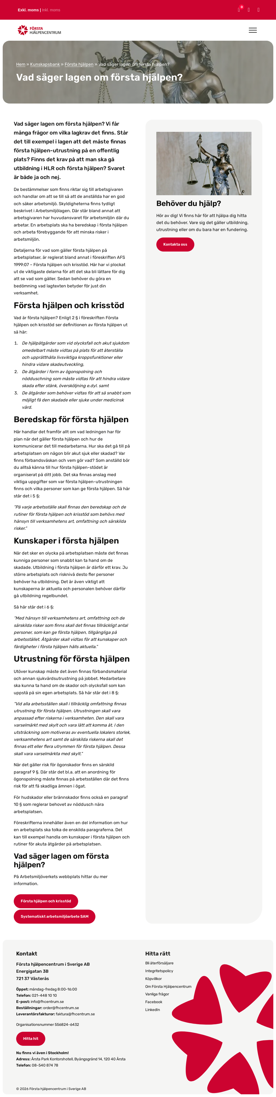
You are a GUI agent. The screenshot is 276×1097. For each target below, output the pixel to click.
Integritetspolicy (159, 971)
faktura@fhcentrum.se (75, 1014)
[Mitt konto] (248, 10)
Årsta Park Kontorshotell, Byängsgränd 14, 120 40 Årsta (78, 1059)
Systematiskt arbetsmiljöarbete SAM (54, 916)
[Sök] (257, 9)
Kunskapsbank (45, 64)
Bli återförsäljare (159, 963)
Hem (20, 64)
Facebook (153, 1002)
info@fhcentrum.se (47, 1001)
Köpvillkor (153, 978)
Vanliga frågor (157, 994)
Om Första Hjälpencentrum (168, 986)
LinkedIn (152, 1009)
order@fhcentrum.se (61, 1008)
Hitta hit (30, 1038)
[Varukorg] (238, 10)
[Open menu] (253, 30)
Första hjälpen (79, 64)
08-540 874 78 (45, 1065)
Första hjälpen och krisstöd (46, 901)
